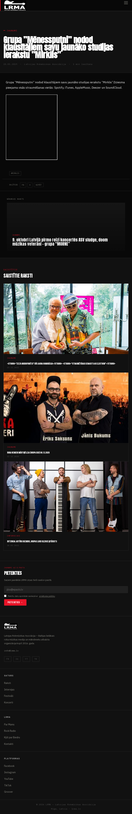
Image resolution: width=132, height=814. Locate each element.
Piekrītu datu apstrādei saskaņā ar (29, 596)
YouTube (8, 778)
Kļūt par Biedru (12, 737)
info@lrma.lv (11, 650)
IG (17, 659)
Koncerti (8, 702)
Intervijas (9, 689)
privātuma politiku (47, 596)
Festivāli (8, 695)
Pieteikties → (15, 602)
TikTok (7, 785)
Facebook (9, 766)
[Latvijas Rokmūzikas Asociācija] (15, 5)
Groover (8, 791)
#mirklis (15, 173)
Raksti (7, 683)
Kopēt (39, 185)
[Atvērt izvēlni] (126, 5)
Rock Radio (10, 730)
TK (35, 659)
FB (23, 185)
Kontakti (8, 744)
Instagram (10, 772)
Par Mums (9, 724)
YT (26, 659)
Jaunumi (12, 30)
